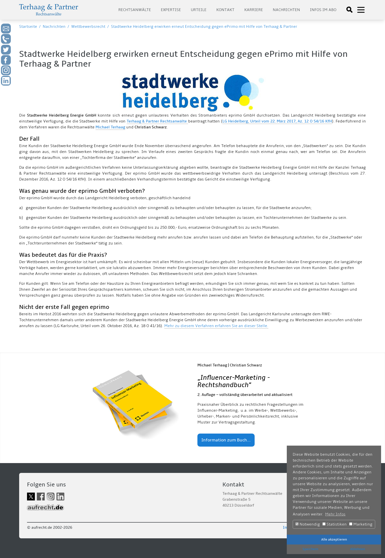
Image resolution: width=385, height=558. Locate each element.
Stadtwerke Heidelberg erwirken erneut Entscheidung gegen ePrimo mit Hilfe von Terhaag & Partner (204, 26)
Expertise (171, 9)
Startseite (28, 26)
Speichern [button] (310, 549)
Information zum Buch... (226, 440)
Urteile (198, 9)
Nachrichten (286, 9)
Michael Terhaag (110, 127)
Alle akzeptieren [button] (334, 539)
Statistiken (334, 524)
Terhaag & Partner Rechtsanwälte (157, 121)
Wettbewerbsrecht (88, 26)
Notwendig (307, 524)
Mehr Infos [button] (335, 514)
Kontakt (225, 9)
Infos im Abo (323, 9)
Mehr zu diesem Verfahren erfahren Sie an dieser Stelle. (216, 325)
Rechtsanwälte (134, 9)
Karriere (253, 9)
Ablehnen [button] (357, 549)
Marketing (360, 524)
